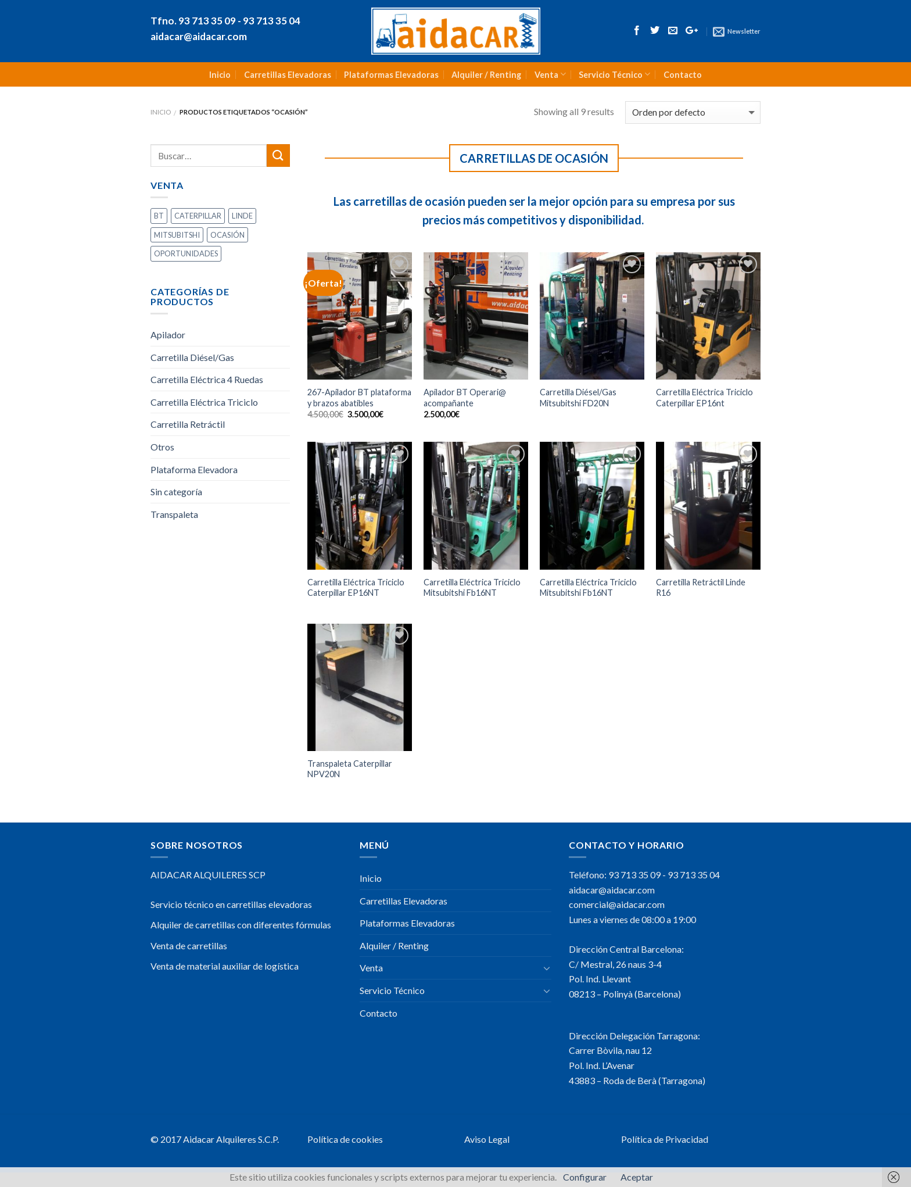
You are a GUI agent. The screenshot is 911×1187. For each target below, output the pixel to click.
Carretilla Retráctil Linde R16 (700, 587)
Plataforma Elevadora (194, 469)
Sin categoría (176, 491)
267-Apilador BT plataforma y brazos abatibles (359, 397)
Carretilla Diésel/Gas (192, 357)
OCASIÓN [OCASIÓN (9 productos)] (227, 234)
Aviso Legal (487, 1139)
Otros (162, 446)
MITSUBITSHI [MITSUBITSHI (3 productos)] (177, 234)
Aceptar (637, 1176)
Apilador (167, 334)
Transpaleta (174, 514)
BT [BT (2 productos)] (159, 215)
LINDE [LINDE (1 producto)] (242, 215)
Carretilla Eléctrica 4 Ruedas (206, 379)
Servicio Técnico (614, 74)
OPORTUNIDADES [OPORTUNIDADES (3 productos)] (186, 253)
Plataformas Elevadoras (391, 75)
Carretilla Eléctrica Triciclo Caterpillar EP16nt (704, 397)
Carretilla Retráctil (187, 424)
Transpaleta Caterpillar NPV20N (349, 769)
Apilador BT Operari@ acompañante (465, 397)
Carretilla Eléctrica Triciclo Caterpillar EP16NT (355, 587)
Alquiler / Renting (486, 75)
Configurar (585, 1176)
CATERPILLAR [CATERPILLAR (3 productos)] (197, 215)
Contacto (682, 75)
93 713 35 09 (634, 874)
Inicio (220, 75)
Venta (550, 74)
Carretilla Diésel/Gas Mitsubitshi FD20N (578, 397)
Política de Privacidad (664, 1139)
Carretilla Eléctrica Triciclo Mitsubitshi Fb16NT (472, 587)
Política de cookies (345, 1139)
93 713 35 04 (694, 874)
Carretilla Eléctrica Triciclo (204, 401)
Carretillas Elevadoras (287, 75)
